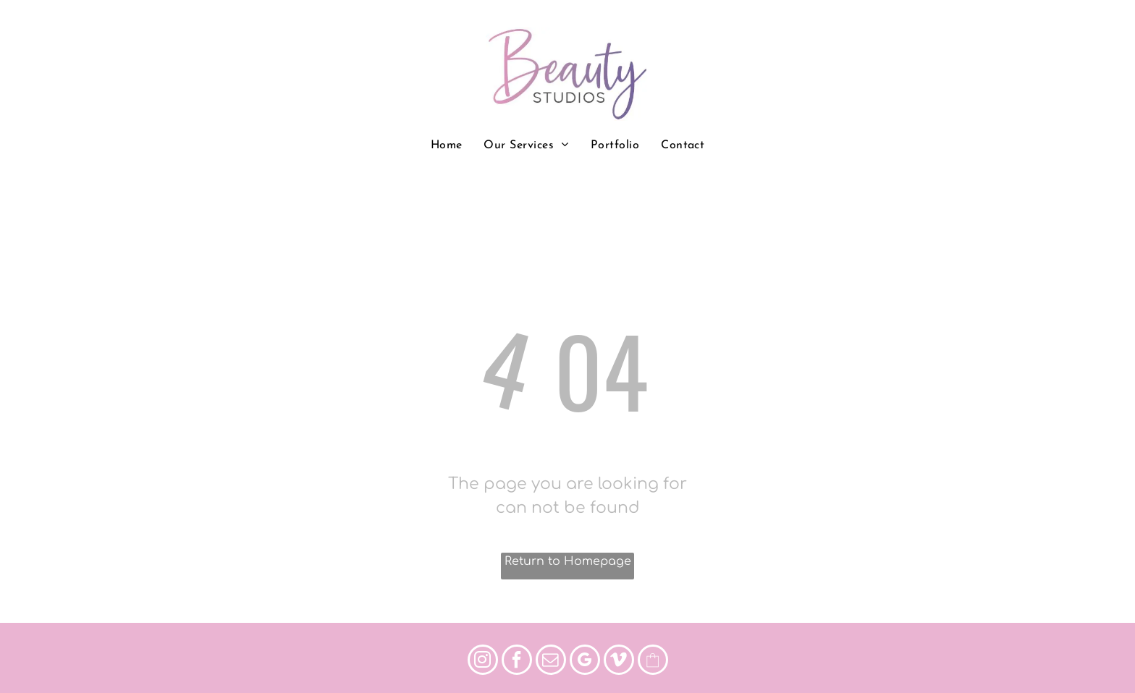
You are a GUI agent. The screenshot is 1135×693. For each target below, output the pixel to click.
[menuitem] (446, 145)
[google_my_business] (585, 662)
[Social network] (653, 662)
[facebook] (517, 662)
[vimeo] (619, 662)
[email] (551, 662)
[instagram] (483, 662)
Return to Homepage (568, 561)
